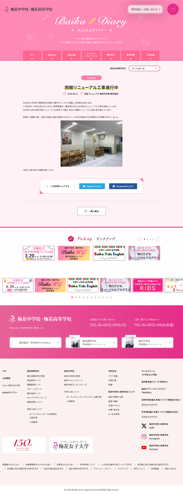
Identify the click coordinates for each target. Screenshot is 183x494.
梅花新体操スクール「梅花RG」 (155, 381)
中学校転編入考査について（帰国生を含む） (160, 411)
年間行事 (112, 380)
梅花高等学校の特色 (36, 376)
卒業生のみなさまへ (65, 464)
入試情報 (6, 378)
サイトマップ (123, 468)
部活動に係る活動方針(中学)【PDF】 (22, 468)
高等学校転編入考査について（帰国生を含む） (161, 399)
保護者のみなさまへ (11, 464)
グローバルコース (34, 388)
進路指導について (34, 401)
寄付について (139, 468)
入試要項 (33, 422)
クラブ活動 (113, 376)
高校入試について (34, 409)
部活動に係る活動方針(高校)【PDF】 (152, 464)
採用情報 (155, 468)
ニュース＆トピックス (11, 385)
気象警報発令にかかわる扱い (38, 464)
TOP (4, 371)
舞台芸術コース (34, 393)
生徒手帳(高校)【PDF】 (53, 468)
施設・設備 (112, 401)
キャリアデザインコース (37, 397)
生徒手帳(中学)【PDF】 (78, 468)
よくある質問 (113, 414)
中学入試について (72, 391)
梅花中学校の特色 (72, 376)
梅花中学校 (105, 93)
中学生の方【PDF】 (149, 416)
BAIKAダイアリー (10, 392)
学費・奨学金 (113, 409)
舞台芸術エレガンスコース (75, 384)
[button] (72, 297)
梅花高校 (114, 93)
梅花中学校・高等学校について (121, 391)
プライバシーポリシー (103, 468)
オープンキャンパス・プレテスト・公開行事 (84, 396)
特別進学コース (34, 380)
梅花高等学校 (33, 371)
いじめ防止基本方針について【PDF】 (116, 464)
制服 (110, 384)
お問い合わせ (170, 468)
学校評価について (87, 464)
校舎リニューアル (91, 93)
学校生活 (112, 371)
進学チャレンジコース (73, 380)
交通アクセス (114, 405)
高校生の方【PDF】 (149, 404)
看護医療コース (34, 384)
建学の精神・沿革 (115, 396)
